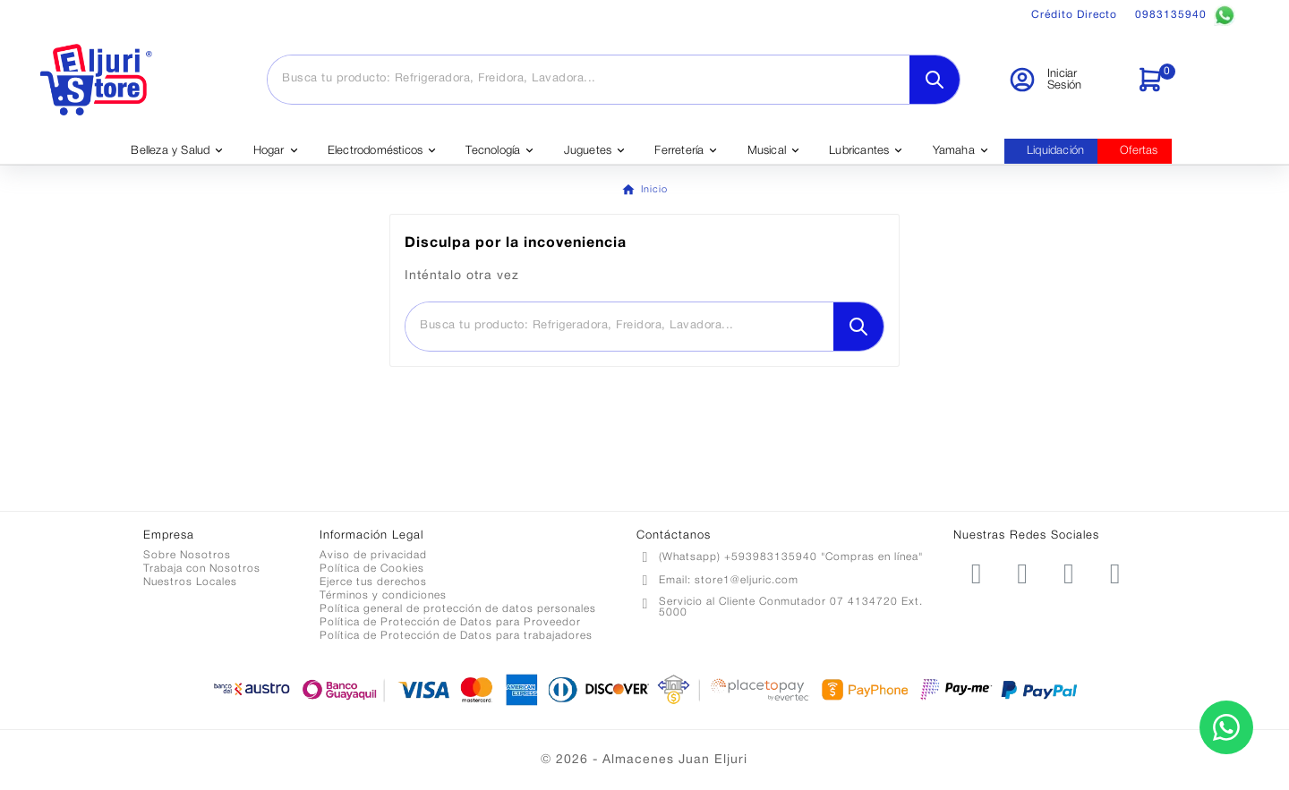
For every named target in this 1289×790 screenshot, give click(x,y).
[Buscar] (588, 78)
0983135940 (1185, 15)
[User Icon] (1061, 79)
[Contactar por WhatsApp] (1226, 727)
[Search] (934, 79)
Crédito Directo (1074, 15)
